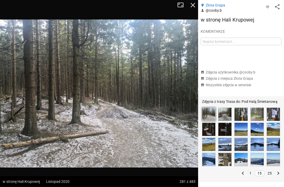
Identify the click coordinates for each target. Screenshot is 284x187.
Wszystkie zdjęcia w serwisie (226, 85)
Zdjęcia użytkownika (228, 72)
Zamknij (193, 5)
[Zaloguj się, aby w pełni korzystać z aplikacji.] (267, 7)
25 (270, 173)
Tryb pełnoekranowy (182, 5)
